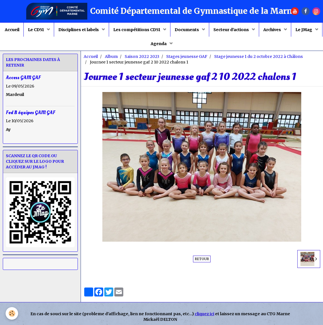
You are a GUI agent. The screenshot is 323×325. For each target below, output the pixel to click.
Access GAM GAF (23, 77)
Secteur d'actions (231, 29)
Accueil (12, 29)
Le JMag (304, 29)
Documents (187, 29)
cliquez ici (204, 313)
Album (111, 56)
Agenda (159, 43)
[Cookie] (12, 313)
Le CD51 (36, 29)
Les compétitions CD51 (137, 29)
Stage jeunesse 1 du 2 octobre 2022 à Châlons (258, 56)
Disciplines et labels (79, 29)
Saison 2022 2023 (142, 56)
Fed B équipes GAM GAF (30, 112)
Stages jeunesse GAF (186, 56)
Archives (272, 29)
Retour (202, 259)
